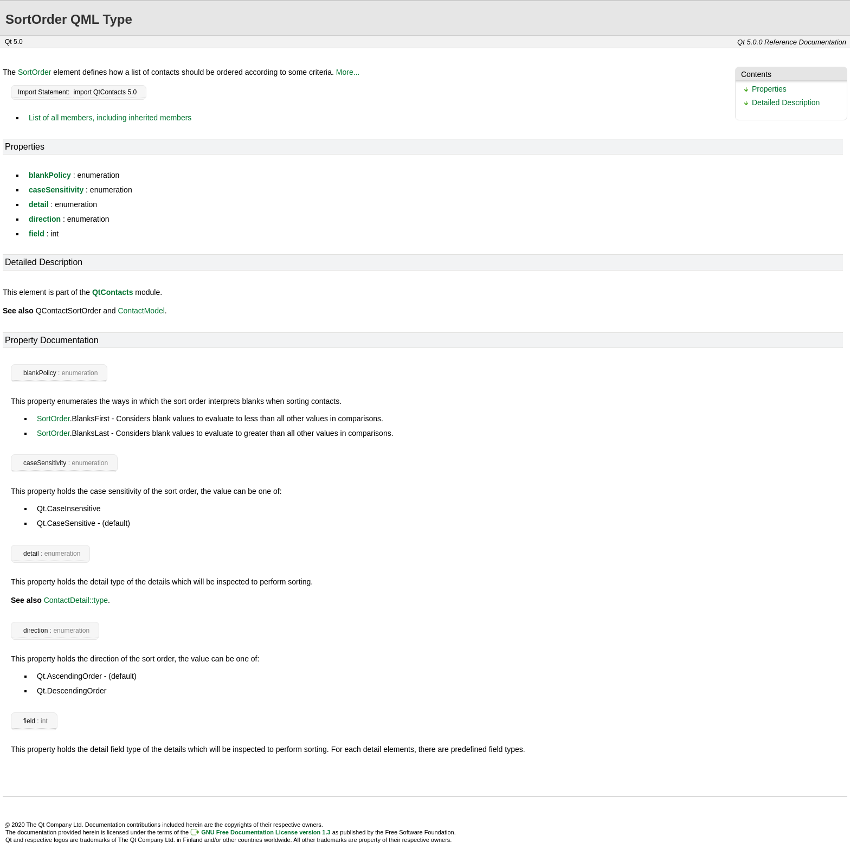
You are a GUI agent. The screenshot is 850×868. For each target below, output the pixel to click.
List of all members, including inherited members (110, 117)
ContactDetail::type (76, 600)
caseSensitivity (56, 189)
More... (348, 72)
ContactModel (141, 310)
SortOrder (34, 72)
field (36, 233)
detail (39, 204)
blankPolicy (50, 175)
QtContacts (112, 292)
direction (45, 219)
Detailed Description (786, 102)
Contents (756, 74)
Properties (769, 89)
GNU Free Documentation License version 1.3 (265, 832)
